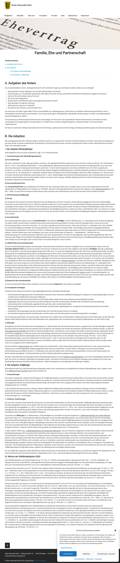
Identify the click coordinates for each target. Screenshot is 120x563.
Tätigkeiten (8, 16)
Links (63, 16)
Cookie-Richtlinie (79, 559)
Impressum (98, 559)
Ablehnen (86, 554)
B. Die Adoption (10, 68)
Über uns (32, 16)
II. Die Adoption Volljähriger (19, 75)
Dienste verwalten (66, 547)
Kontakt (54, 16)
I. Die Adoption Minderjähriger (20, 71)
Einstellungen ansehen (106, 554)
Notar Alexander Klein (18, 5)
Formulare (43, 16)
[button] (115, 530)
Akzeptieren (68, 554)
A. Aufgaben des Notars (13, 64)
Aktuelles (20, 16)
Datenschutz (90, 559)
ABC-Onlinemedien (40, 560)
